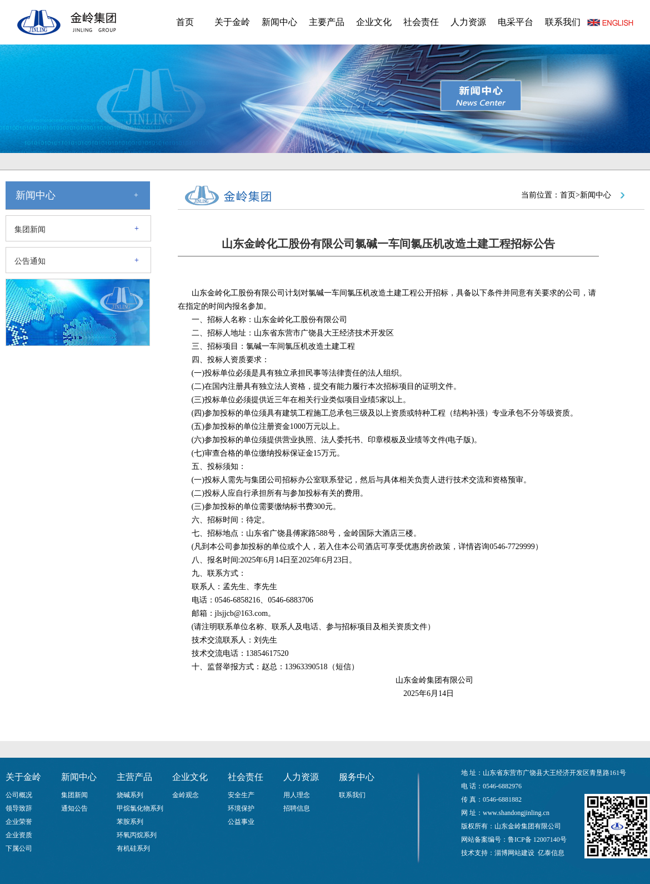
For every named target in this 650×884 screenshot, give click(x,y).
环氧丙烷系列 (137, 835)
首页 (185, 22)
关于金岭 (232, 22)
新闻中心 (279, 22)
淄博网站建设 (514, 853)
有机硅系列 (133, 848)
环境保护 (241, 808)
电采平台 (515, 22)
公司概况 (19, 795)
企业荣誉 (19, 822)
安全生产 (241, 795)
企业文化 (374, 22)
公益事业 (241, 822)
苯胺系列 (130, 822)
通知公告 (74, 808)
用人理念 (296, 795)
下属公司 (19, 848)
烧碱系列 (130, 795)
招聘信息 (296, 808)
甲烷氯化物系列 (140, 808)
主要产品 (326, 22)
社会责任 (421, 22)
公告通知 (30, 261)
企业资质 (19, 835)
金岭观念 (185, 795)
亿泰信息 (551, 853)
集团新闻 (30, 229)
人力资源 (468, 22)
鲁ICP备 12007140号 (537, 839)
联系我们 (563, 22)
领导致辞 (19, 808)
